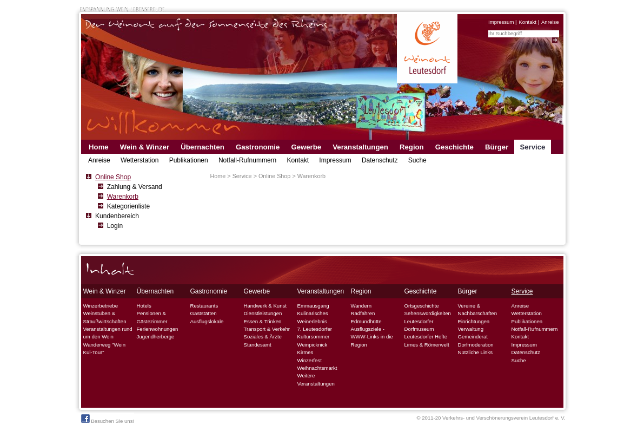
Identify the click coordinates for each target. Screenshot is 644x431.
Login (115, 226)
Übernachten (202, 147)
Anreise (550, 22)
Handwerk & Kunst (265, 306)
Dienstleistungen (263, 313)
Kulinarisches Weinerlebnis (312, 317)
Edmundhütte (366, 321)
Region (412, 147)
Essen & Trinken (263, 321)
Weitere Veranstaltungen (316, 379)
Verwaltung (470, 329)
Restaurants (204, 306)
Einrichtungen (474, 321)
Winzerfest (309, 360)
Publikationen (188, 160)
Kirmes (305, 352)
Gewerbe (306, 147)
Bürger (496, 147)
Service (532, 147)
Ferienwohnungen (157, 329)
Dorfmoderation (476, 345)
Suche (417, 160)
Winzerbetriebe (100, 306)
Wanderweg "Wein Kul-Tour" (104, 348)
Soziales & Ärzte (263, 336)
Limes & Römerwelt (426, 345)
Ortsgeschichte (421, 306)
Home (99, 147)
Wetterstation (139, 160)
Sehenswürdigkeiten (427, 313)
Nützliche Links (475, 352)
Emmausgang (313, 306)
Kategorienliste (128, 206)
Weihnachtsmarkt (317, 368)
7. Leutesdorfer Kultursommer (315, 332)
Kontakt (527, 22)
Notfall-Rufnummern (247, 160)
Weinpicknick (312, 345)
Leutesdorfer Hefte (425, 336)
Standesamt (257, 345)
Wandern (361, 306)
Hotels (144, 306)
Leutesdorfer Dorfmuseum (419, 325)
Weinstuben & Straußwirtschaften (105, 317)
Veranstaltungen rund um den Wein (107, 332)
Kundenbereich (117, 216)
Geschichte (454, 147)
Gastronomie (258, 147)
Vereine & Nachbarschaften (477, 309)
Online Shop (113, 177)
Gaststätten (203, 313)
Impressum (501, 22)
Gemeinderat (473, 336)
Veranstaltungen (360, 147)
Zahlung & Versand (134, 187)
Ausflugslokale (207, 321)
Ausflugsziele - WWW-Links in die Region (372, 337)
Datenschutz (380, 160)
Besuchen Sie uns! (108, 419)
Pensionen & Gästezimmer (152, 317)
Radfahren (363, 313)
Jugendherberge (156, 336)
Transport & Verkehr (267, 329)
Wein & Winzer (144, 147)
